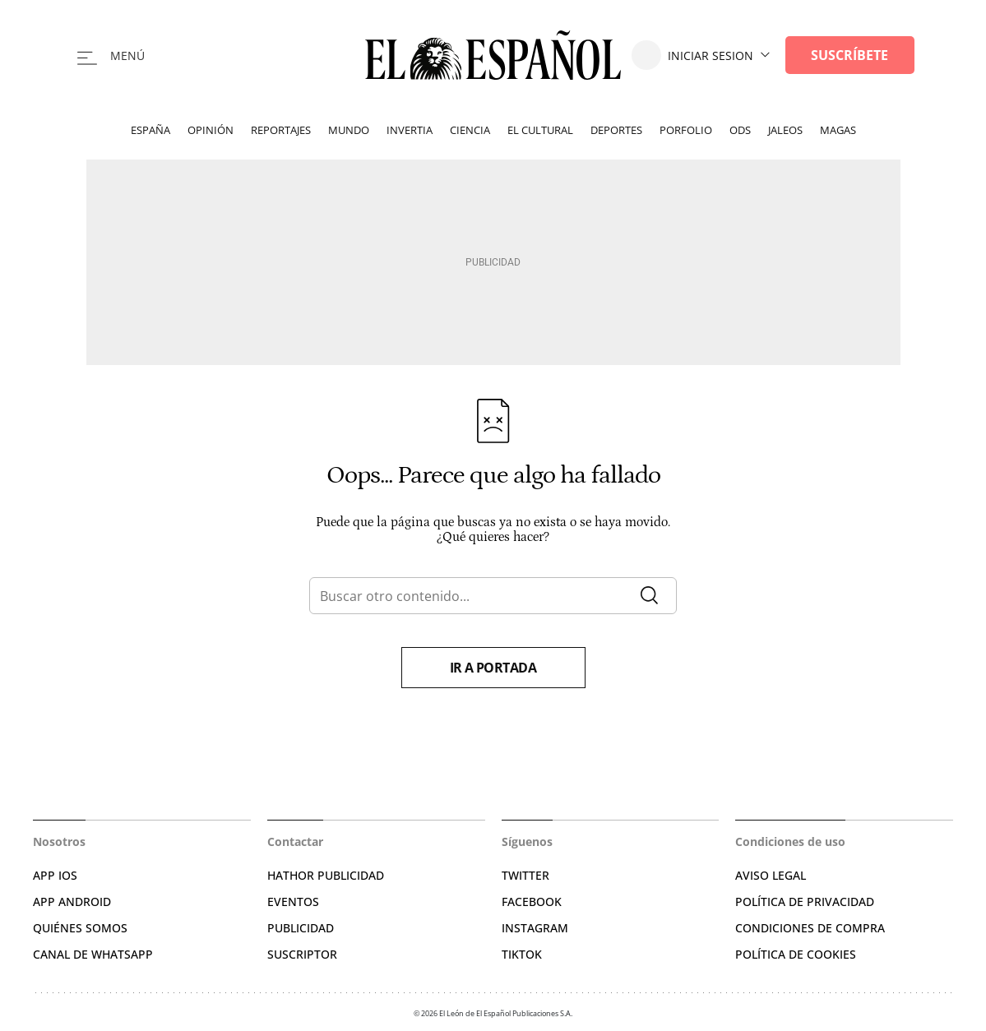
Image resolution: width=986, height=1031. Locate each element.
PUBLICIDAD (300, 928)
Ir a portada (493, 668)
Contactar (295, 841)
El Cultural (540, 130)
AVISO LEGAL (770, 875)
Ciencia (470, 130)
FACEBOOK (532, 901)
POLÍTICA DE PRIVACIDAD (804, 901)
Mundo (348, 130)
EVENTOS (293, 901)
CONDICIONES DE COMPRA (810, 928)
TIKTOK (522, 954)
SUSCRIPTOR (302, 954)
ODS (740, 130)
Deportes (616, 130)
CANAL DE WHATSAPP (93, 954)
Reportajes (281, 130)
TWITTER (525, 875)
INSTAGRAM (535, 928)
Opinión (210, 130)
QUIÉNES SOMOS (80, 928)
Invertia (410, 130)
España (150, 130)
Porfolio (686, 130)
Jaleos (785, 130)
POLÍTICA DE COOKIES (795, 954)
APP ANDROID (72, 901)
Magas (838, 130)
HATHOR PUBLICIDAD (325, 875)
